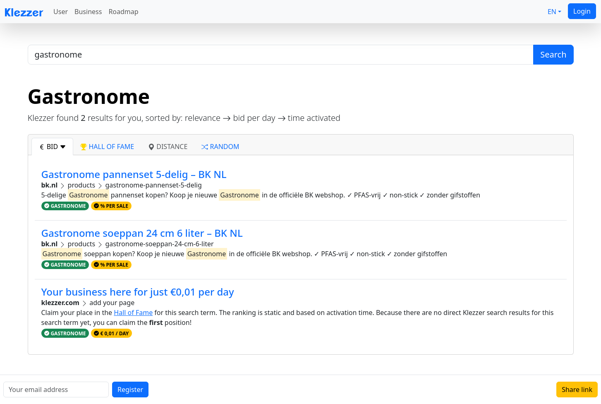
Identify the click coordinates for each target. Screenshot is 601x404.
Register (130, 389)
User (60, 11)
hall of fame (107, 146)
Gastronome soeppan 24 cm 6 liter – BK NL (142, 233)
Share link (577, 389)
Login (582, 11)
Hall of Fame (133, 312)
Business (88, 11)
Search (553, 54)
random (220, 146)
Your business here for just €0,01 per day (137, 291)
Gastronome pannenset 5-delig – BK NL (134, 174)
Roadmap (123, 11)
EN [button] (552, 11)
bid (52, 146)
